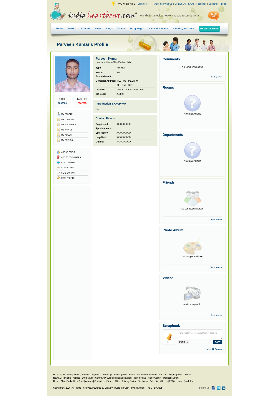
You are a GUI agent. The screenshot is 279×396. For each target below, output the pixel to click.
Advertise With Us (163, 4)
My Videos (66, 135)
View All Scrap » (214, 349)
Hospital (120, 67)
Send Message (68, 168)
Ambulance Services (147, 374)
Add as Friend (68, 152)
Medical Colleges (167, 374)
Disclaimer (143, 381)
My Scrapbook (68, 125)
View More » (216, 77)
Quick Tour (189, 381)
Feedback (201, 4)
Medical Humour (158, 28)
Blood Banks (128, 374)
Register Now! (209, 28)
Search (72, 28)
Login (224, 4)
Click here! (143, 4)
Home (59, 28)
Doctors (57, 374)
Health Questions (183, 28)
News (98, 28)
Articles (85, 28)
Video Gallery (154, 378)
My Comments (68, 119)
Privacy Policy (129, 381)
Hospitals (67, 374)
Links (179, 381)
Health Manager (124, 378)
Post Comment (68, 163)
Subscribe (213, 4)
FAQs (191, 4)
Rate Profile (68, 178)
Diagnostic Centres (100, 374)
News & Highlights (62, 378)
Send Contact (68, 173)
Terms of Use (113, 381)
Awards (89, 381)
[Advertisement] (72, 273)
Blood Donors (184, 374)
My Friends (67, 140)
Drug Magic (137, 28)
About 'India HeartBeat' (72, 381)
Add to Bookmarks (71, 157)
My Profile (66, 114)
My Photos (66, 130)
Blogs (109, 28)
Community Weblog (104, 378)
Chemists (116, 374)
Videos (121, 28)
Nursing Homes (81, 374)
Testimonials (140, 378)
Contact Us (180, 4)
